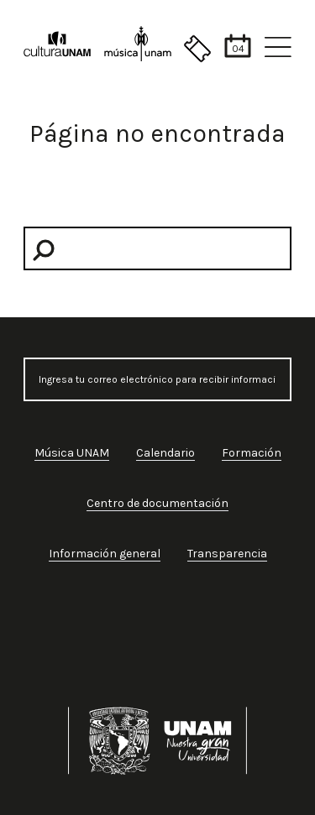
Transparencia (227, 553)
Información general (104, 553)
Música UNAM (71, 453)
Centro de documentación (157, 503)
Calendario (165, 453)
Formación (251, 453)
